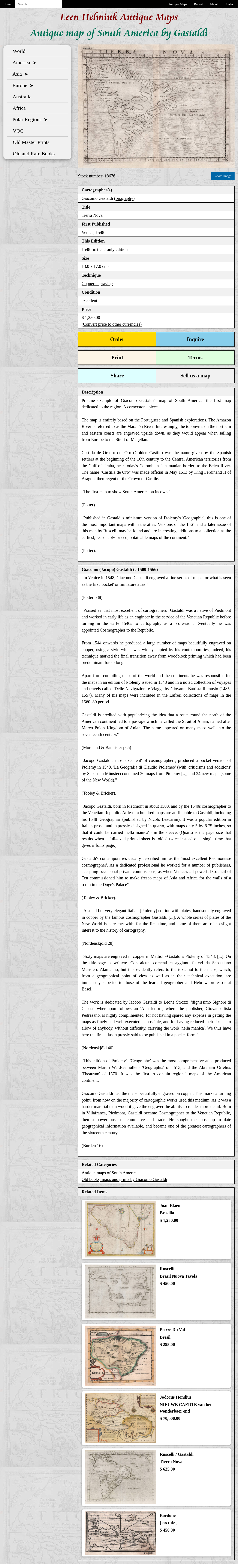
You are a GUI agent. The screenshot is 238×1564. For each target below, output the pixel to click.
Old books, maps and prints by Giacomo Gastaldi (124, 1179)
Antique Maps (178, 4)
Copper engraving (97, 283)
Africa (18, 108)
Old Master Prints (29, 142)
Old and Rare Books (32, 153)
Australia (20, 96)
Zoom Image (223, 176)
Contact (230, 4)
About (214, 4)
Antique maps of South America (110, 1172)
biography (124, 198)
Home (7, 4)
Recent (198, 4)
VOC (17, 131)
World (17, 51)
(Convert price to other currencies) (112, 324)
